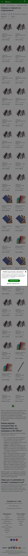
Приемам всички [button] (14, 280)
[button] (14, 283)
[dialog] (14, 278)
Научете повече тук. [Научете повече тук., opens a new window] (11, 277)
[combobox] (25, 271)
